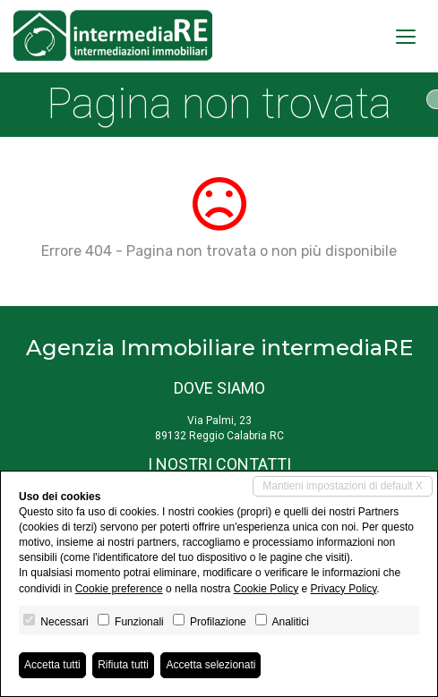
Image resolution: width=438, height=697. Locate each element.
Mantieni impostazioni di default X (342, 486)
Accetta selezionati (210, 665)
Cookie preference (119, 588)
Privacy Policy (344, 588)
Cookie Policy (265, 588)
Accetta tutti (52, 665)
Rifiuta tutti (123, 665)
